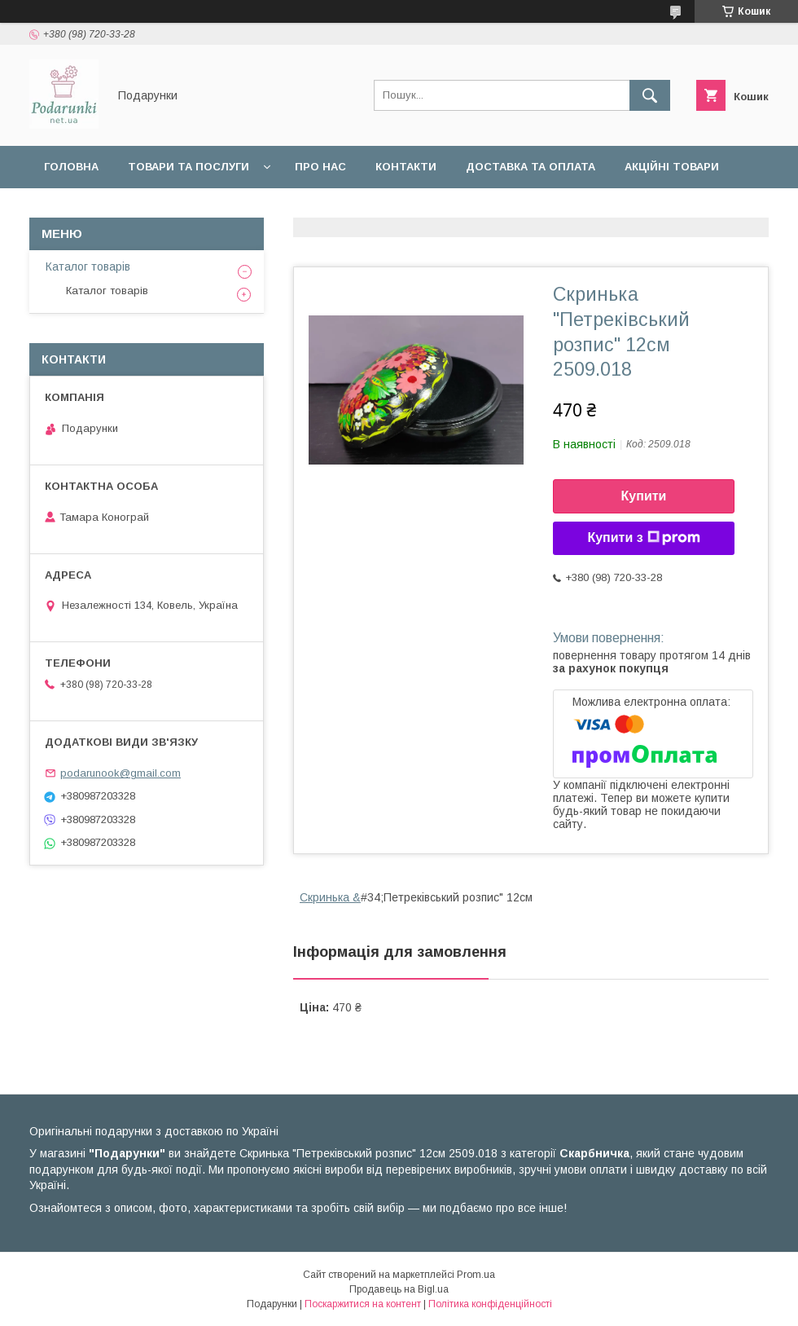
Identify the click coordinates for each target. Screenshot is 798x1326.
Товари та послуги (188, 167)
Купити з (643, 538)
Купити (644, 496)
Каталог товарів (88, 266)
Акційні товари (672, 167)
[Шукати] (649, 95)
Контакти (405, 167)
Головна (71, 167)
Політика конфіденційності (490, 1304)
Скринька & (330, 897)
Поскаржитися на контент (363, 1304)
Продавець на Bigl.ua (399, 1289)
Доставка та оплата (530, 167)
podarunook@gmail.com (120, 773)
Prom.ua (476, 1274)
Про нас (320, 167)
